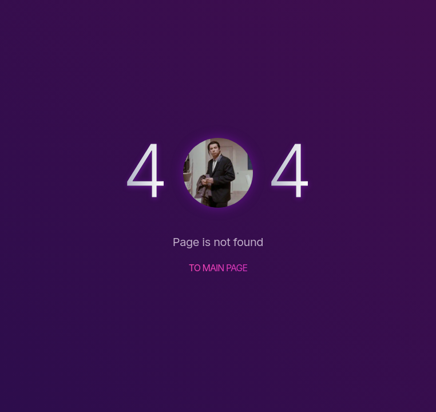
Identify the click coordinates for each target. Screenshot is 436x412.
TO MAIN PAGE (218, 268)
